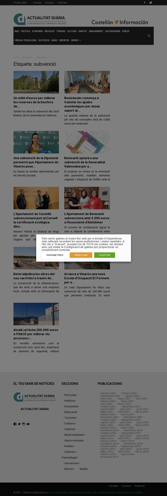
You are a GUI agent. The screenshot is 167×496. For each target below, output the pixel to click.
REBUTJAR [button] (81, 255)
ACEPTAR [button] (104, 255)
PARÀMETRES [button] (55, 255)
